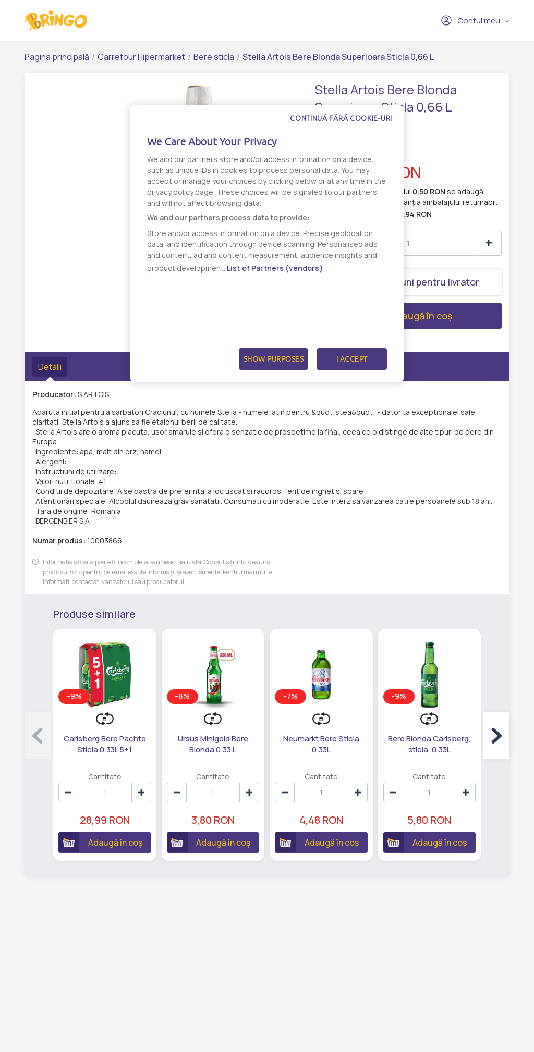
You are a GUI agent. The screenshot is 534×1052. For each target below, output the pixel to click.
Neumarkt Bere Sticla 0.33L (321, 744)
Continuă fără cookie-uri (341, 118)
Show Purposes (274, 359)
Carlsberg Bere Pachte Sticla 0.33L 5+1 (105, 744)
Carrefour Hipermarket (141, 57)
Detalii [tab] (50, 367)
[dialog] (267, 243)
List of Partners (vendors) (275, 268)
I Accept (352, 359)
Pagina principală (57, 57)
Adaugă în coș (383, 316)
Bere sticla (213, 57)
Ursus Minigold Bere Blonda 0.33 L (213, 744)
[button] (496, 735)
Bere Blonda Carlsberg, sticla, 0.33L (429, 744)
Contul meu (470, 20)
